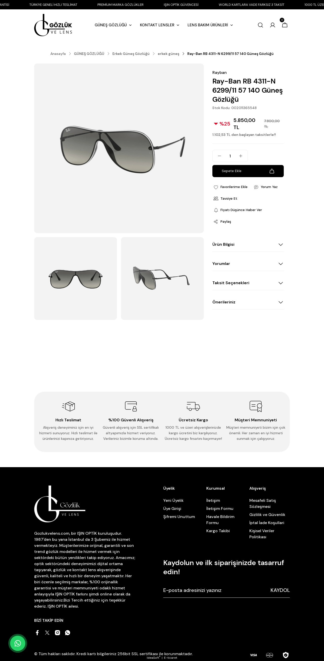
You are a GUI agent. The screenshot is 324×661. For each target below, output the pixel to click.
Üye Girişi (172, 508)
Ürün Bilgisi (223, 244)
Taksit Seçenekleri (230, 283)
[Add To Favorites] (230, 187)
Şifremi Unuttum (179, 516)
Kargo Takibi (218, 530)
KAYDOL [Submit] (280, 590)
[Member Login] (273, 25)
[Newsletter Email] (226, 590)
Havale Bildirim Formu (220, 519)
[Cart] (285, 25)
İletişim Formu (219, 508)
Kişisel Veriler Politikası (261, 534)
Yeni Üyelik (173, 500)
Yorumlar (221, 264)
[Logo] (53, 25)
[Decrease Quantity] (216, 156)
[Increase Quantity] (243, 156)
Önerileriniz (223, 302)
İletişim (213, 500)
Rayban (219, 72)
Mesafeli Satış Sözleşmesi (262, 503)
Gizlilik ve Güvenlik (267, 514)
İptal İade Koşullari (266, 522)
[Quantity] (230, 156)
